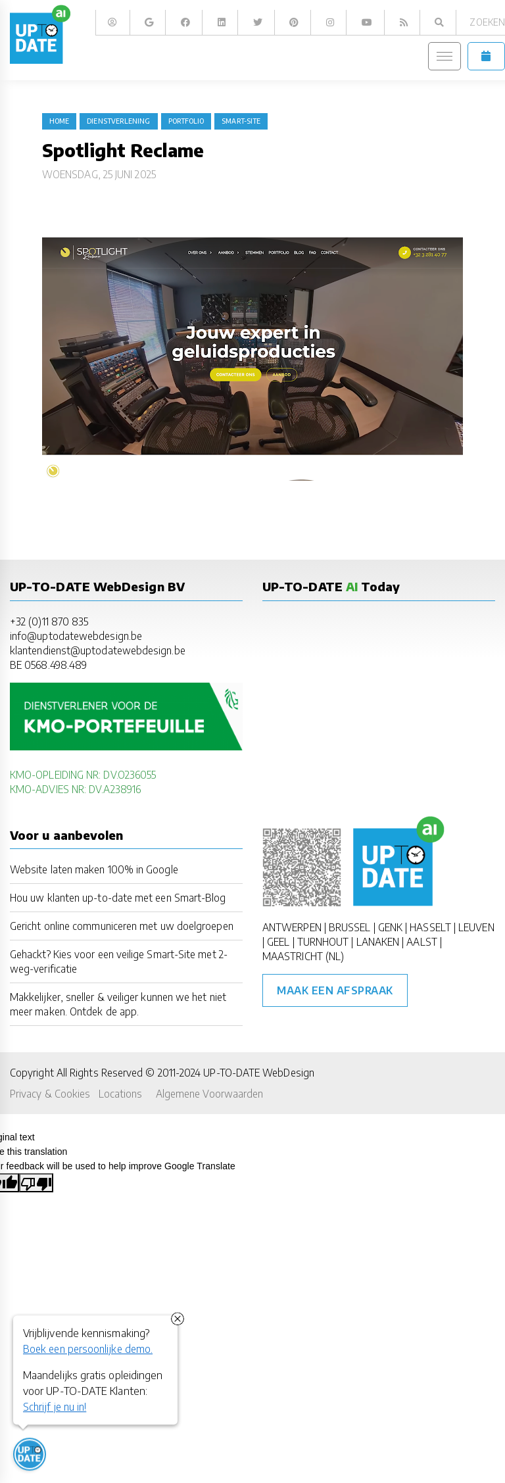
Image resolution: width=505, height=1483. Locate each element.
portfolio (186, 121)
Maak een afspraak (335, 990)
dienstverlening (118, 121)
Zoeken (486, 22)
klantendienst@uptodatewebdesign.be (97, 650)
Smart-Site (241, 121)
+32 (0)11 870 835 (49, 621)
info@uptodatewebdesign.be (76, 635)
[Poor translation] (36, 1182)
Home (59, 121)
